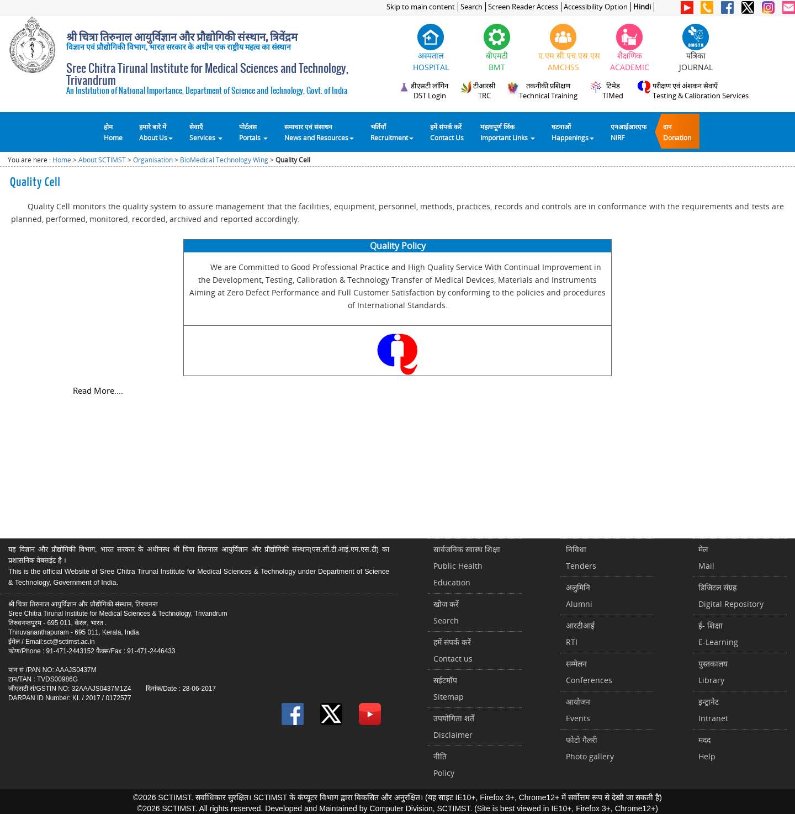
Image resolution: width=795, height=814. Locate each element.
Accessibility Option (596, 7)
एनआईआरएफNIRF (628, 132)
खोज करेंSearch (446, 612)
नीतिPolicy (443, 764)
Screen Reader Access (523, 7)
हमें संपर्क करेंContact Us (447, 132)
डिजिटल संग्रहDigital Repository (731, 595)
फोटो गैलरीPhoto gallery (590, 748)
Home (61, 160)
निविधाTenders (581, 557)
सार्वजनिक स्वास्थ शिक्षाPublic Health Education (466, 566)
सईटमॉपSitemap (448, 688)
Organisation (153, 160)
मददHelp (707, 748)
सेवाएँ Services (205, 132)
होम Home (113, 132)
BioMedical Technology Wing (224, 160)
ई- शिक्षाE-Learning (718, 633)
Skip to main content (420, 7)
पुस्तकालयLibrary (713, 671)
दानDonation (677, 132)
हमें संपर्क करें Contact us (453, 650)
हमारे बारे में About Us (156, 132)
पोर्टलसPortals (253, 132)
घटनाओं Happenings (573, 132)
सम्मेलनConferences (589, 671)
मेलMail (706, 557)
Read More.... (98, 390)
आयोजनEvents (578, 709)
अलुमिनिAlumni (579, 595)
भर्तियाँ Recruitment (392, 132)
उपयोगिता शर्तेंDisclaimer (453, 726)
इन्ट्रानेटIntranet (713, 709)
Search (471, 7)
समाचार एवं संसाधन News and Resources (319, 132)
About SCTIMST (102, 160)
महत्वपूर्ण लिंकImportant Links (507, 132)
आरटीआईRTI (580, 633)
